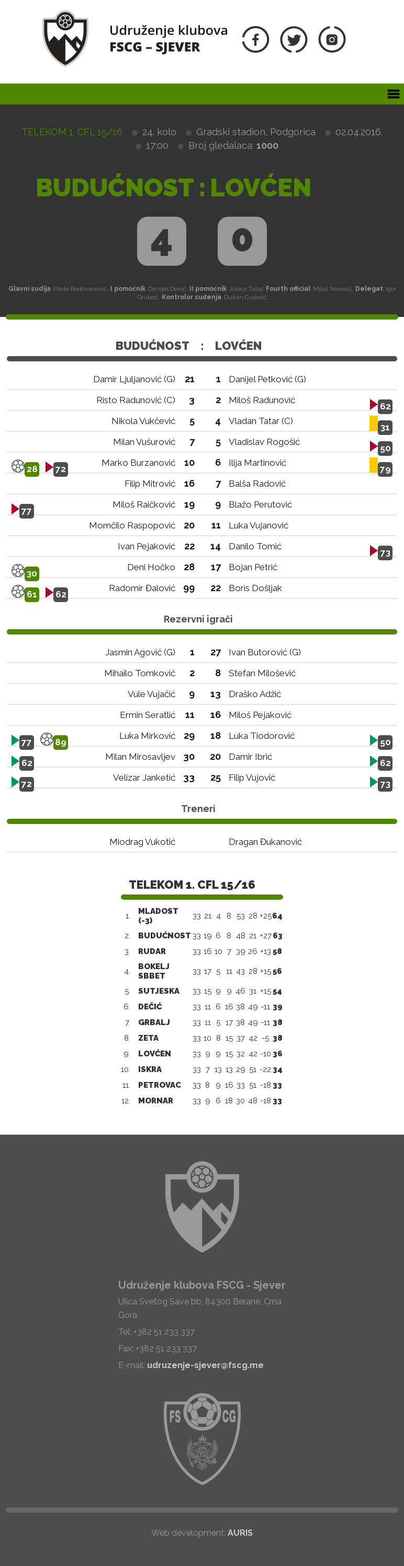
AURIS (240, 1533)
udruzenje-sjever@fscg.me (205, 1365)
